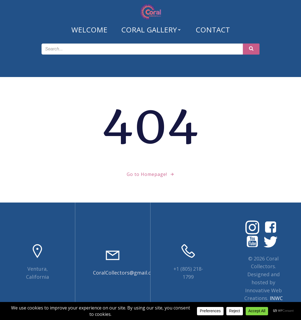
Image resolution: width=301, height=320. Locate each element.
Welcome (89, 30)
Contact (213, 30)
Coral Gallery (151, 30)
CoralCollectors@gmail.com (126, 272)
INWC (276, 298)
